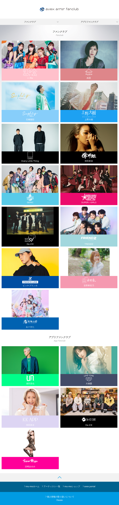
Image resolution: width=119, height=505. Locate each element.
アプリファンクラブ (89, 22)
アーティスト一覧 (50, 486)
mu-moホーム (31, 486)
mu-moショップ (71, 486)
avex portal (88, 486)
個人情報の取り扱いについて (59, 496)
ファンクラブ (29, 22)
